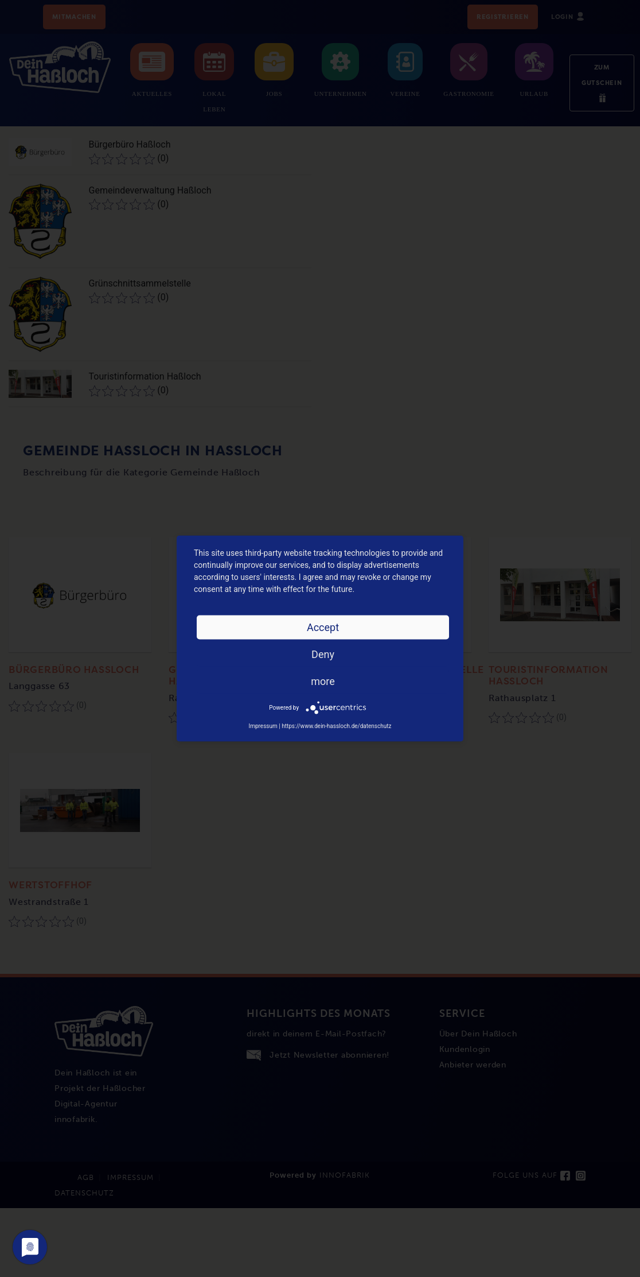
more (323, 681)
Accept (323, 627)
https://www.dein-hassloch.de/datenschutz (336, 726)
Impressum (262, 726)
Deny (322, 654)
